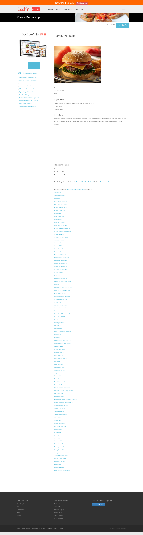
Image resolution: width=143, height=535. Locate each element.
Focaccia (56, 284)
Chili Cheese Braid (59, 234)
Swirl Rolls (57, 438)
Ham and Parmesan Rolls (61, 308)
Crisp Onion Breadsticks (60, 260)
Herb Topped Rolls (59, 323)
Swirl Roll (56, 435)
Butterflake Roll (58, 219)
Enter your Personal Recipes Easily (28, 80)
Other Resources (58, 518)
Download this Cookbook (106, 182)
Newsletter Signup (59, 509)
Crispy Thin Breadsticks (60, 266)
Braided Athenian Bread (60, 207)
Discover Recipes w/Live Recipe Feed (29, 98)
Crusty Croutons (58, 272)
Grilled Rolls (57, 302)
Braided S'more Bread (60, 210)
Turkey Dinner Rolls (59, 450)
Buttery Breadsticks (59, 222)
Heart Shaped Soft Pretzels (61, 317)
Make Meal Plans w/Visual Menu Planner (29, 83)
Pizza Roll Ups (58, 376)
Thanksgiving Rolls (59, 447)
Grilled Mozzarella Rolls (60, 299)
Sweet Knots (57, 432)
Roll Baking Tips (58, 393)
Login (124, 9)
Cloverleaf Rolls (58, 246)
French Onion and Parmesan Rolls (63, 287)
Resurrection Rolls (59, 385)
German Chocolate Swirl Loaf (62, 296)
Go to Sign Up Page (98, 504)
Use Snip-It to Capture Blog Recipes (28, 100)
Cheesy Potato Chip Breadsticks (62, 231)
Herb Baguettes (58, 320)
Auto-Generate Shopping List (26, 86)
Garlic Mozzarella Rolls (60, 293)
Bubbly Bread (57, 213)
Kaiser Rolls (57, 334)
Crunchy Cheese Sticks (60, 269)
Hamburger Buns (58, 311)
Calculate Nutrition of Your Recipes (28, 89)
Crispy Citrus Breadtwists (61, 263)
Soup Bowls (57, 420)
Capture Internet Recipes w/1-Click (28, 77)
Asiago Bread (57, 192)
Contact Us (57, 504)
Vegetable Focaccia (59, 461)
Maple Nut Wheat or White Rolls (62, 343)
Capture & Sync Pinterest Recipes (28, 92)
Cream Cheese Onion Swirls (61, 257)
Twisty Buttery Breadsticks (61, 455)
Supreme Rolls (58, 429)
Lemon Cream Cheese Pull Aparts (63, 340)
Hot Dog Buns (58, 328)
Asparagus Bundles (59, 195)
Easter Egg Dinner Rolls (60, 278)
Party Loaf (57, 361)
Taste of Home (21, 509)
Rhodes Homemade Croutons (62, 388)
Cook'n (50, 9)
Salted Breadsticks (59, 396)
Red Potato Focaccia (59, 382)
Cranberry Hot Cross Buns (61, 255)
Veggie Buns (57, 464)
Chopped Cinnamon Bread (61, 237)
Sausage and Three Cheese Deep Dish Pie (65, 399)
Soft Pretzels (57, 417)
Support (84, 9)
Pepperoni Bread (58, 373)
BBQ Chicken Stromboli (60, 201)
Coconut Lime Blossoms (60, 249)
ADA (18, 507)
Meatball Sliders (58, 346)
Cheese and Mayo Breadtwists (62, 228)
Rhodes (19, 515)
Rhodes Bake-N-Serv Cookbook (76, 190)
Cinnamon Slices (58, 243)
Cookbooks (68, 9)
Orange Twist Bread (59, 349)
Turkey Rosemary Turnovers (61, 453)
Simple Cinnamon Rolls (60, 414)
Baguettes (57, 198)
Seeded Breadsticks (59, 408)
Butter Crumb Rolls (59, 216)
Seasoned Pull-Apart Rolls (61, 405)
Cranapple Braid (58, 252)
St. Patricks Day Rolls (60, 426)
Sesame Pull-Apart (59, 411)
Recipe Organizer (26, 528)
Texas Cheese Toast (59, 444)
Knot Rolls (57, 337)
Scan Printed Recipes (24, 95)
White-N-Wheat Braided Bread (62, 470)
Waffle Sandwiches (59, 467)
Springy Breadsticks (59, 423)
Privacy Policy (58, 512)
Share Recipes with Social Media (27, 106)
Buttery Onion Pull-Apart (60, 225)
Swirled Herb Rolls (59, 441)
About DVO (57, 507)
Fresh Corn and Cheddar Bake (62, 290)
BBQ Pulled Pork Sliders (60, 204)
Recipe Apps (35, 528)
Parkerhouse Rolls (59, 352)
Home (18, 528)
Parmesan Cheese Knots (60, 358)
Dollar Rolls (57, 275)
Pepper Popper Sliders (60, 370)
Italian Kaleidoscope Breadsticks (62, 331)
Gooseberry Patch (22, 504)
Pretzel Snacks (58, 379)
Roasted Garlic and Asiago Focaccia (63, 390)
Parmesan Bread (58, 355)
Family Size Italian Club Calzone (62, 281)
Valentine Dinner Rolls (60, 458)
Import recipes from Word (25, 103)
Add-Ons (58, 9)
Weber (18, 512)
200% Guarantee (58, 515)
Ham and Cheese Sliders (60, 305)
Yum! (76, 9)
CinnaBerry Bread (59, 240)
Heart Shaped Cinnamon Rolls (62, 314)
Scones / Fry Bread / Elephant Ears (63, 402)
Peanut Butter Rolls (59, 367)
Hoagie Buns (57, 325)
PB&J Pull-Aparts (58, 364)
